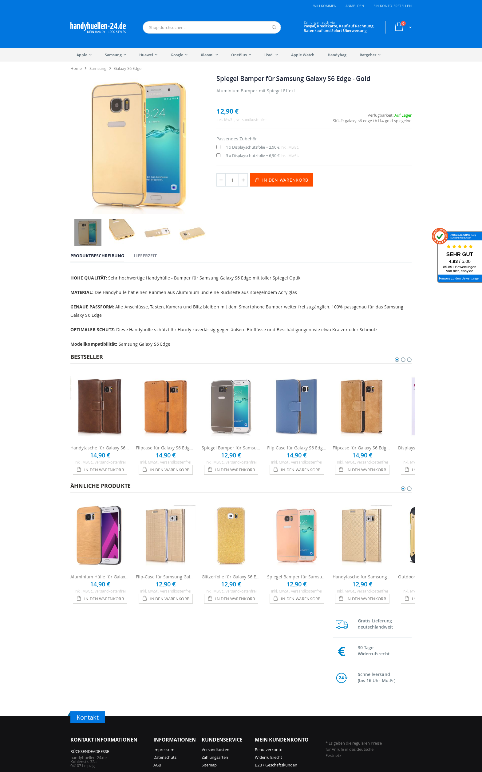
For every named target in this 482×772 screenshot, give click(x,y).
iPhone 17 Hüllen (168, 702)
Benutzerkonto (268, 644)
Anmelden (355, 5)
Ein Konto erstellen (392, 5)
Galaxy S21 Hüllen (353, 710)
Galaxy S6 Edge (127, 68)
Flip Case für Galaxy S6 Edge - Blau (296, 421)
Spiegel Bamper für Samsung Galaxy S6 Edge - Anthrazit (231, 421)
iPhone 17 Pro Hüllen (172, 694)
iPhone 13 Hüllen (225, 717)
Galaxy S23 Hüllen (353, 694)
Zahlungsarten (215, 651)
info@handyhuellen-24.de (93, 698)
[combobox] (212, 27)
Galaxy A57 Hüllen (296, 702)
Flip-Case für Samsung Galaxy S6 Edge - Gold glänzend (165, 550)
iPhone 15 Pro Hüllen (172, 725)
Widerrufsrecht (268, 651)
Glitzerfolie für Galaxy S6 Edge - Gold (231, 550)
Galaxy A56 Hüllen (296, 717)
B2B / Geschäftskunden (276, 659)
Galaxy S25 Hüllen (296, 710)
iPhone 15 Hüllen (225, 694)
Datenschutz (164, 651)
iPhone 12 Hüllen (225, 725)
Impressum (163, 644)
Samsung (97, 68)
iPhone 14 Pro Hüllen (229, 702)
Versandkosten (215, 644)
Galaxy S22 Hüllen (353, 702)
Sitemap (209, 659)
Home (76, 68)
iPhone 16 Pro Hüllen (172, 710)
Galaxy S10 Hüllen (353, 717)
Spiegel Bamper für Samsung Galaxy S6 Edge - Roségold (296, 550)
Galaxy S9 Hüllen (352, 725)
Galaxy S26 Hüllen (296, 694)
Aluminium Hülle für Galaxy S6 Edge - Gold (100, 550)
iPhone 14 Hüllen (225, 710)
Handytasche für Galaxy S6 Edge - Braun (100, 421)
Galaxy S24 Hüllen (296, 725)
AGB (157, 659)
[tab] (101, 220)
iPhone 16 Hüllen (168, 717)
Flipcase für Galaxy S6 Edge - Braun (165, 421)
